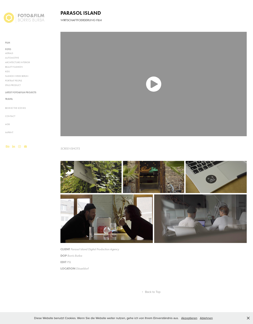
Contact (10, 116)
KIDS (7, 71)
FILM (7, 42)
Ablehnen (206, 318)
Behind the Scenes (15, 108)
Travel (9, 99)
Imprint (9, 132)
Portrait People (13, 80)
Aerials (9, 53)
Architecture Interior (17, 62)
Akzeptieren (189, 318)
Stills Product (13, 85)
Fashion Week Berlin (16, 76)
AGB (7, 124)
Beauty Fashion (14, 66)
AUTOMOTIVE (12, 57)
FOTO (8, 49)
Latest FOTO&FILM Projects (20, 92)
